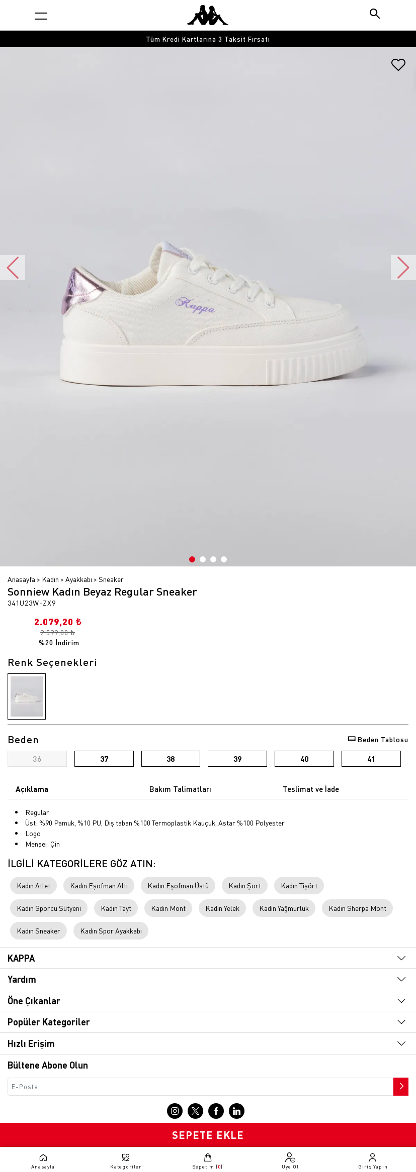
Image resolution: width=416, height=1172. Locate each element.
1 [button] (192, 559)
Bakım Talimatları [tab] (180, 789)
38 (171, 759)
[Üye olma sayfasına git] (290, 1160)
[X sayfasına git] (195, 1111)
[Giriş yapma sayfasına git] (372, 1160)
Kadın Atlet (33, 885)
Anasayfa (21, 578)
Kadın (50, 578)
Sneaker (111, 578)
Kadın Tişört (299, 885)
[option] (208, 39)
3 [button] (213, 559)
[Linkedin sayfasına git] (236, 1111)
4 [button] (224, 559)
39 (237, 759)
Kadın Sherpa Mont (357, 907)
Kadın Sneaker (38, 930)
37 (104, 759)
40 (304, 759)
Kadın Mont (168, 907)
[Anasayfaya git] (207, 15)
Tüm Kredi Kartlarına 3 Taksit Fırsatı (208, 39)
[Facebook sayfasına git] (216, 1111)
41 (371, 759)
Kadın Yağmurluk (284, 907)
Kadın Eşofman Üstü (178, 885)
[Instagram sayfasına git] (175, 1111)
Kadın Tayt (116, 907)
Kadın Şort (244, 885)
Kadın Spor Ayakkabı (111, 930)
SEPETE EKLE (208, 1134)
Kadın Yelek (222, 907)
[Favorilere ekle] (398, 68)
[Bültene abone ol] (399, 1084)
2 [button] (203, 559)
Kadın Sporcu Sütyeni (49, 907)
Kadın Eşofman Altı (99, 885)
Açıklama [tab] (32, 789)
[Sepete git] (208, 1160)
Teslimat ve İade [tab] (311, 789)
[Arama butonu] (375, 15)
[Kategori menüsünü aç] (41, 16)
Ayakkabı (78, 578)
